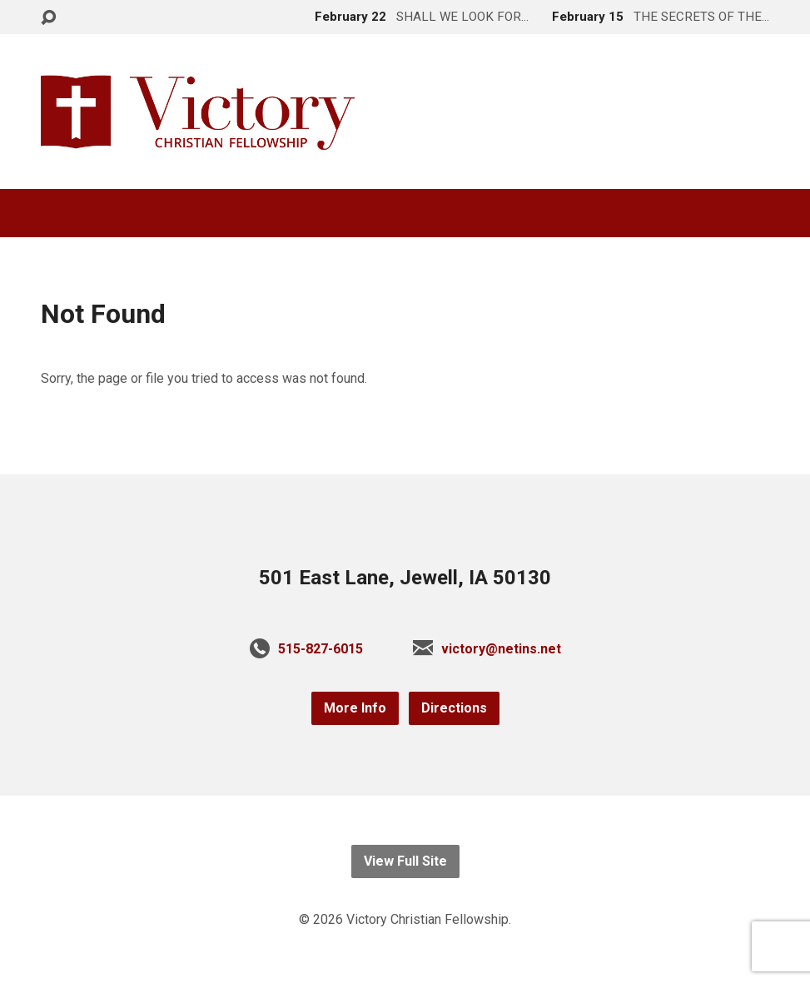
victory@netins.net (501, 649)
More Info (355, 708)
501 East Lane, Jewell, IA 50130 (405, 577)
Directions (454, 708)
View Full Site (405, 861)
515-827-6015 (320, 649)
